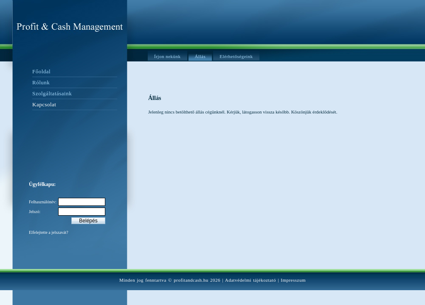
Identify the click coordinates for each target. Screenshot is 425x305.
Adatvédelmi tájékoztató (250, 280)
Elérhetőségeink (236, 56)
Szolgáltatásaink (52, 93)
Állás (200, 56)
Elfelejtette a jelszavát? (48, 232)
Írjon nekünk (167, 56)
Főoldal (41, 71)
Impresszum (293, 280)
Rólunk (41, 82)
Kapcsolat (44, 104)
